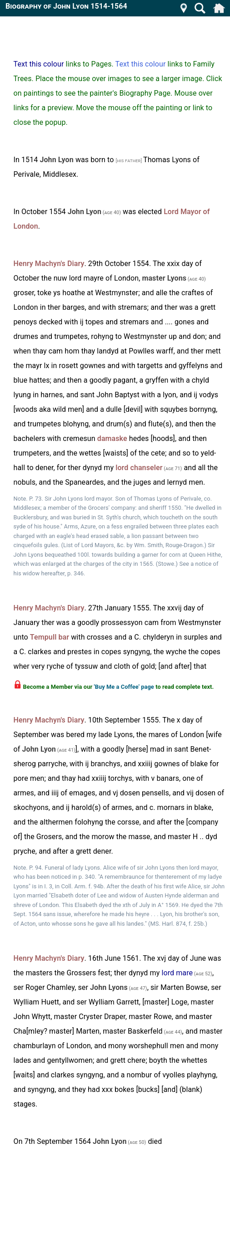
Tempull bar (49, 637)
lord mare (177, 972)
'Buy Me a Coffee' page (124, 686)
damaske (112, 438)
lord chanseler (138, 467)
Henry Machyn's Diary (49, 263)
